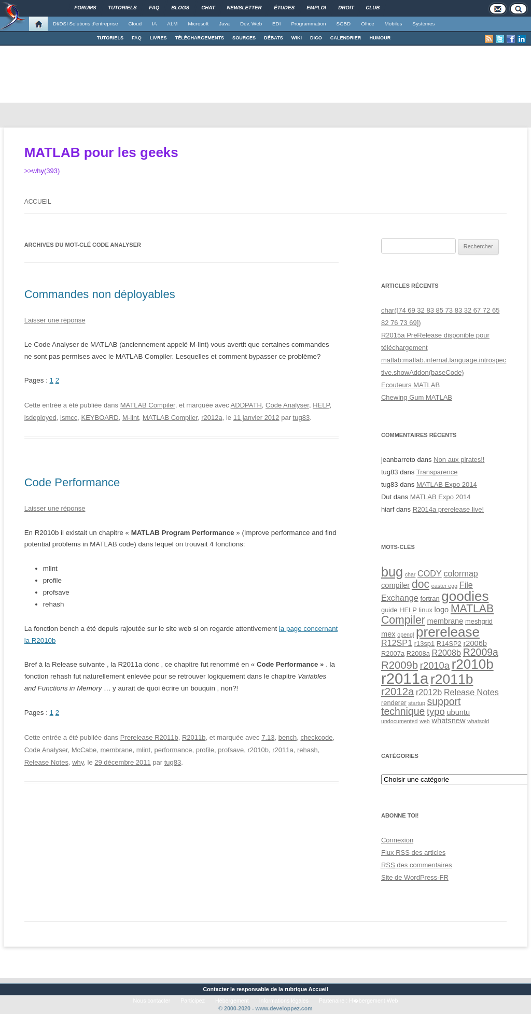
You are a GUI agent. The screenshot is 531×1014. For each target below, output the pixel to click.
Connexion (397, 840)
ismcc (68, 417)
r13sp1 (424, 643)
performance (173, 750)
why (77, 762)
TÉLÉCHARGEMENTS (199, 37)
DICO (316, 37)
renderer (394, 703)
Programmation (308, 23)
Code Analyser (287, 405)
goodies (464, 596)
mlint (143, 750)
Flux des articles (413, 852)
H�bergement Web (373, 1000)
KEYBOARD (100, 417)
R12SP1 (396, 642)
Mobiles (393, 23)
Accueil (37, 201)
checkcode (316, 737)
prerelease (448, 632)
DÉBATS (273, 37)
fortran (429, 598)
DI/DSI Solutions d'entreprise (85, 23)
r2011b (451, 679)
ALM (172, 23)
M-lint (130, 417)
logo (442, 609)
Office (367, 23)
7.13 (267, 737)
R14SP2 (449, 643)
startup (416, 703)
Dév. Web (251, 23)
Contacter (216, 989)
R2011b (194, 737)
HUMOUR (379, 37)
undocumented (399, 721)
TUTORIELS (110, 37)
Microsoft (198, 23)
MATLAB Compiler (147, 405)
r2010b (257, 750)
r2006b (475, 643)
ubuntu (458, 712)
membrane (116, 750)
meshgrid (479, 621)
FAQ (137, 37)
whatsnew (448, 720)
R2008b (446, 652)
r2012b (429, 692)
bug (392, 572)
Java (224, 23)
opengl (405, 634)
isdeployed (40, 417)
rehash (307, 750)
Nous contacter (152, 1000)
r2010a (435, 665)
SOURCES (244, 37)
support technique (420, 706)
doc (420, 584)
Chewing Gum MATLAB (416, 397)
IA (154, 23)
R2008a (418, 653)
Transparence (437, 472)
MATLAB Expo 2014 (446, 484)
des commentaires (416, 865)
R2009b (399, 665)
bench (287, 737)
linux (425, 610)
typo (436, 711)
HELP (321, 405)
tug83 (301, 417)
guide (389, 610)
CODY (429, 573)
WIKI (296, 37)
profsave (231, 750)
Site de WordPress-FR (415, 877)
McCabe (84, 750)
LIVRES (158, 37)
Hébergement (232, 1000)
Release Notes (46, 762)
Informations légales (284, 1000)
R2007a (392, 653)
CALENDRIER (345, 37)
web (425, 721)
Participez (192, 1000)
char (410, 574)
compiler (395, 585)
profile (205, 750)
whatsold (478, 721)
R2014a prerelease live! (448, 509)
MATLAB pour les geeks (101, 152)
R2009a (480, 652)
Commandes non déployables (99, 294)
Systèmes (423, 23)
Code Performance (72, 482)
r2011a (282, 750)
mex (388, 634)
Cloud (135, 23)
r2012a (211, 417)
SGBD (343, 23)
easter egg (444, 586)
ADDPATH (246, 405)
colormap (460, 573)
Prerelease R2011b (149, 737)
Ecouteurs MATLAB (410, 385)
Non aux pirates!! (459, 459)
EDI (276, 23)
